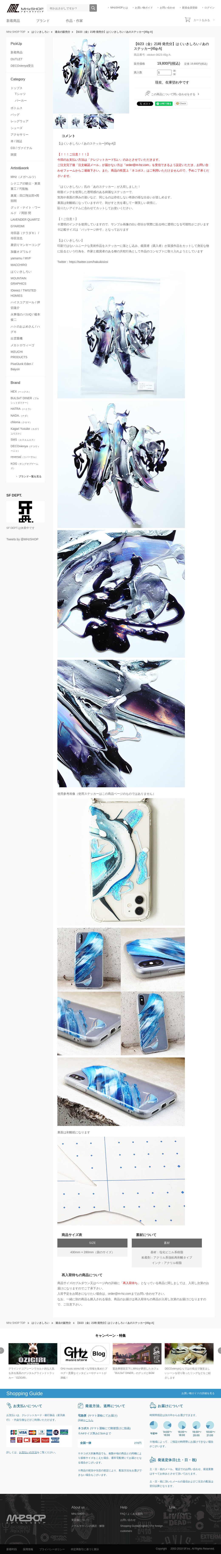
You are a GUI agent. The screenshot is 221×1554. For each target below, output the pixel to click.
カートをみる (201, 20)
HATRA (21, 408)
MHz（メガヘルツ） (24, 176)
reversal (24, 456)
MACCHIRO (19, 264)
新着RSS (11, 1549)
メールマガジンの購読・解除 (88, 1526)
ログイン (209, 7)
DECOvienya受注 (22, 65)
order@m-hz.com (119, 1293)
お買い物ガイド (144, 7)
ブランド (43, 21)
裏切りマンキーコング (25, 244)
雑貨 (14, 154)
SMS (23, 439)
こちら (89, 1420)
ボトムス (17, 107)
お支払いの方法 (28, 1452)
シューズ (17, 127)
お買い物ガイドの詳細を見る (198, 1393)
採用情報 (28, 1549)
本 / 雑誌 (16, 141)
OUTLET (17, 59)
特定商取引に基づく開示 (85, 1549)
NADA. (20, 415)
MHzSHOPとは (119, 7)
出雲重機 (17, 338)
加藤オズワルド (21, 251)
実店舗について (80, 1520)
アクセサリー (19, 134)
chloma (21, 422)
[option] (32, 1361)
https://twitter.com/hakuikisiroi (88, 261)
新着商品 (13, 21)
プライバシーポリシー (52, 1549)
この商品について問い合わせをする (173, 94)
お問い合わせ (167, 7)
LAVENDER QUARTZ (25, 219)
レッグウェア (19, 121)
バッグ (15, 114)
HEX (21, 391)
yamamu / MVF (21, 258)
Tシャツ (20, 93)
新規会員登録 (189, 7)
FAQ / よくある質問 (131, 1514)
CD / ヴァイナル (21, 147)
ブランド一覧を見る (29, 476)
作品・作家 (74, 21)
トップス (17, 88)
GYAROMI (17, 226)
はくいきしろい (21, 271)
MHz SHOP (78, 1514)
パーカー (21, 100)
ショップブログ (178, 1514)
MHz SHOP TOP (15, 32)
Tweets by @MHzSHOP (22, 539)
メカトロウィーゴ (22, 345)
